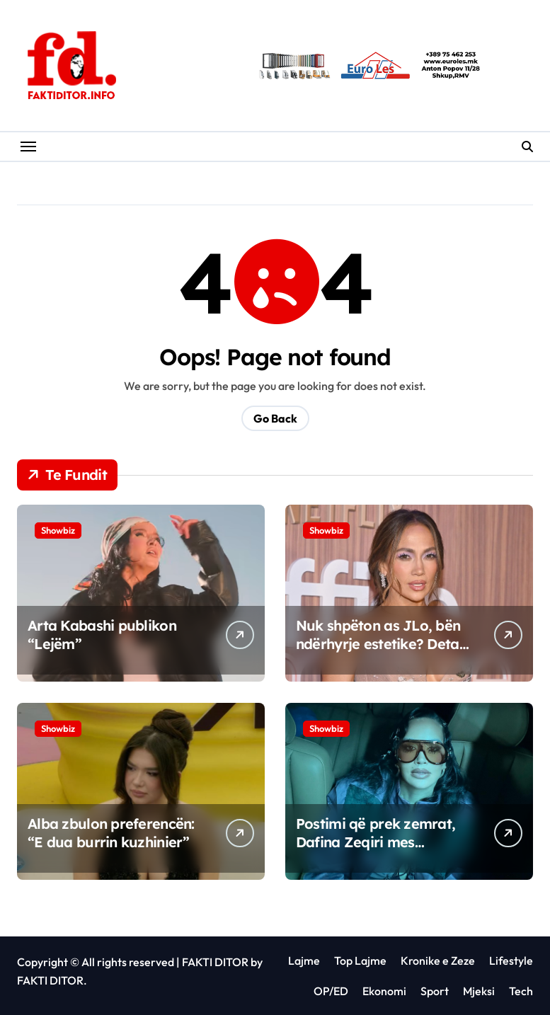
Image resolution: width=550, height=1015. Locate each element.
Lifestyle (511, 960)
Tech (521, 991)
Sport (434, 991)
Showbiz (58, 530)
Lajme (304, 960)
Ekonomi (384, 991)
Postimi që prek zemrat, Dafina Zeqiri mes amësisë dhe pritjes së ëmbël (375, 851)
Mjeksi (479, 991)
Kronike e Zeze (438, 960)
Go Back (275, 418)
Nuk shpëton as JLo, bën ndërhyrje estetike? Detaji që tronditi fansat (381, 644)
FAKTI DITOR (215, 962)
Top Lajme (360, 960)
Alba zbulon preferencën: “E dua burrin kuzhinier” (111, 833)
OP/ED (331, 991)
